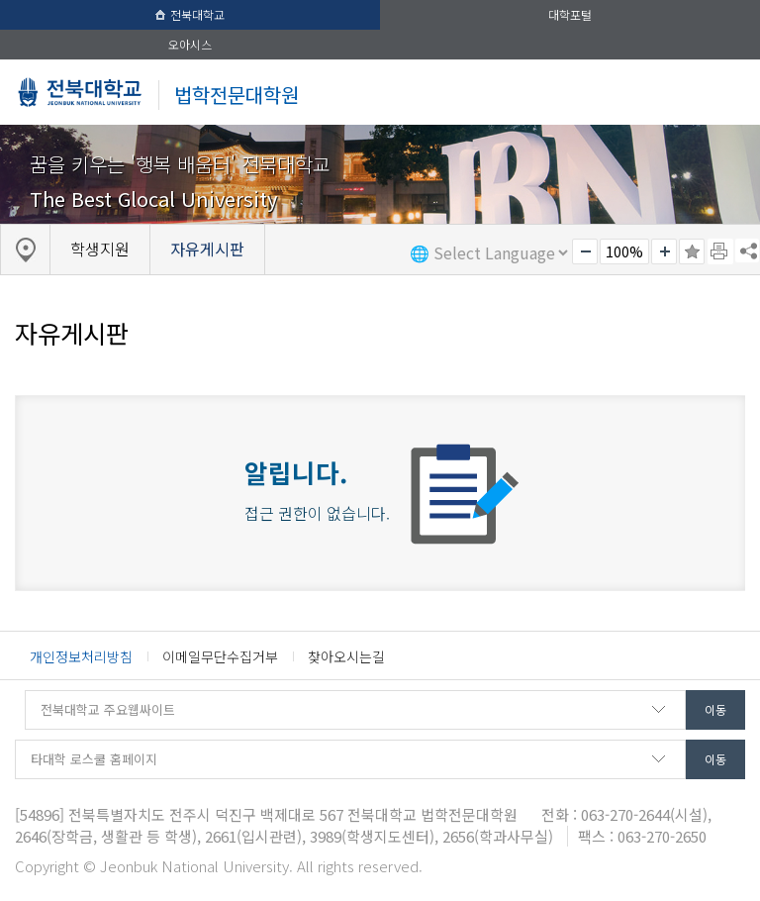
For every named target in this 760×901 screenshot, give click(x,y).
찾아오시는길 (346, 656)
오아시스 (190, 44)
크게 (664, 251)
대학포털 (570, 14)
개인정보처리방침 (81, 656)
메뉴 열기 (724, 91)
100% (624, 251)
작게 (585, 251)
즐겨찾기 (692, 251)
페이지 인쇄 (720, 251)
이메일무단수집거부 (220, 656)
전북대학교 (190, 14)
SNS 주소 (747, 250)
